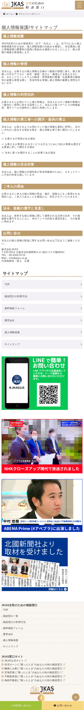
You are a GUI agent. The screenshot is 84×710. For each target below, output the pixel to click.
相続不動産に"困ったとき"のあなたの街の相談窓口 (33, 680)
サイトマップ (12, 344)
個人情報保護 (12, 332)
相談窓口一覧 (10, 616)
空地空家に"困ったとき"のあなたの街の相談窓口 (32, 672)
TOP (7, 284)
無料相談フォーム (15, 308)
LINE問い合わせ (22, 705)
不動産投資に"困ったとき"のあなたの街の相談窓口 (33, 676)
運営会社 (10, 320)
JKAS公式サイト (14, 660)
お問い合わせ (64, 705)
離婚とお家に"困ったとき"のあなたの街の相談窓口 (33, 668)
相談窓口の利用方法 (16, 296)
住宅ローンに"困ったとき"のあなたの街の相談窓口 (33, 664)
